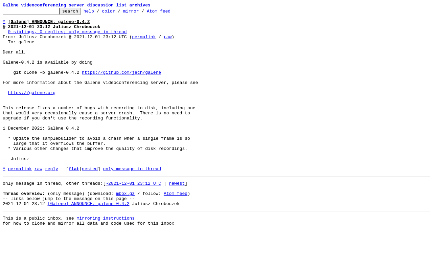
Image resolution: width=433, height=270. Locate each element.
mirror (142, 13)
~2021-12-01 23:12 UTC (133, 216)
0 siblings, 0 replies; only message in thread (67, 36)
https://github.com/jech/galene (121, 85)
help (99, 13)
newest (177, 216)
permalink (144, 43)
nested (90, 201)
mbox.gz (125, 229)
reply (51, 201)
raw (168, 43)
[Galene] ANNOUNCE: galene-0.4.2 (89, 241)
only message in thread (132, 201)
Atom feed (169, 13)
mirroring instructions (105, 256)
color (119, 13)
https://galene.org (31, 110)
